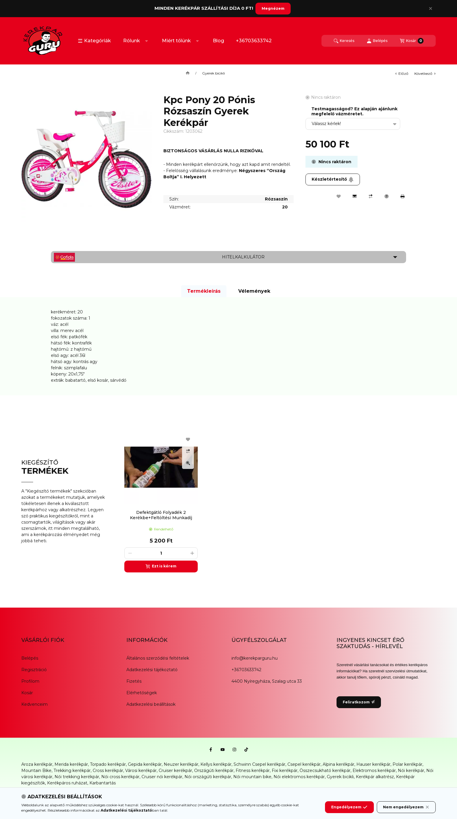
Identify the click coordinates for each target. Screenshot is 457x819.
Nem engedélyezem (406, 807)
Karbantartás (102, 783)
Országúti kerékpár (214, 770)
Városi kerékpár (141, 770)
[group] (277, 501)
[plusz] (192, 553)
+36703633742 (254, 40)
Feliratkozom (359, 702)
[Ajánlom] (355, 196)
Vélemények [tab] (254, 291)
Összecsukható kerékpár (325, 770)
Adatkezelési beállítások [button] (151, 704)
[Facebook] (211, 749)
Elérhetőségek (141, 692)
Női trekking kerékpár (76, 776)
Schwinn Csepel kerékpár (259, 764)
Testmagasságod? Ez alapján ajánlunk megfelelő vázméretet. (354, 111)
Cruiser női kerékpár (161, 776)
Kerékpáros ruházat (67, 783)
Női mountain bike (252, 776)
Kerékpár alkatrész (375, 776)
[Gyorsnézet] (188, 463)
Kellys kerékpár (215, 764)
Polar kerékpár (407, 764)
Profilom (30, 681)
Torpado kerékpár (108, 764)
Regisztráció (34, 669)
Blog (218, 40)
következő (425, 73)
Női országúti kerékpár (207, 776)
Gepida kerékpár (145, 764)
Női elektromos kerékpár (299, 776)
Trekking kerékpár (72, 770)
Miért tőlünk (176, 40)
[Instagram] (234, 749)
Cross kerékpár (108, 770)
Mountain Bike (36, 770)
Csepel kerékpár (304, 764)
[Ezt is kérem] (161, 566)
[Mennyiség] (161, 553)
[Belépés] (377, 41)
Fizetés (133, 681)
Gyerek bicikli (213, 73)
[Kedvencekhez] (339, 196)
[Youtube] (222, 749)
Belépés (29, 658)
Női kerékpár (411, 770)
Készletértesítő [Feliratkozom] (333, 179)
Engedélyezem (349, 807)
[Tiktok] (246, 749)
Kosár (27, 692)
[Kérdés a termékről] (387, 196)
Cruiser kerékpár (175, 770)
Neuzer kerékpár (181, 764)
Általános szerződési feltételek (157, 658)
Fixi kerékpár (284, 770)
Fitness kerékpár (253, 770)
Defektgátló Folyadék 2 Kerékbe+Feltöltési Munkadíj (161, 515)
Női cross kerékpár (120, 776)
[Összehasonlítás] (371, 196)
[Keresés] (344, 41)
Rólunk (131, 40)
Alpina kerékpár (338, 764)
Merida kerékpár (71, 764)
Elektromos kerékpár (374, 770)
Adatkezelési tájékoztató (152, 669)
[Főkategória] (187, 73)
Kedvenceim (34, 704)
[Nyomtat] (403, 196)
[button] (94, 41)
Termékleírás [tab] (204, 291)
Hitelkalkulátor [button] (243, 257)
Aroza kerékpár (36, 764)
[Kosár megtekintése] (412, 41)
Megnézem (273, 8)
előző (401, 73)
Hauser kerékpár (373, 764)
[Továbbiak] (146, 40)
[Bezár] (430, 9)
